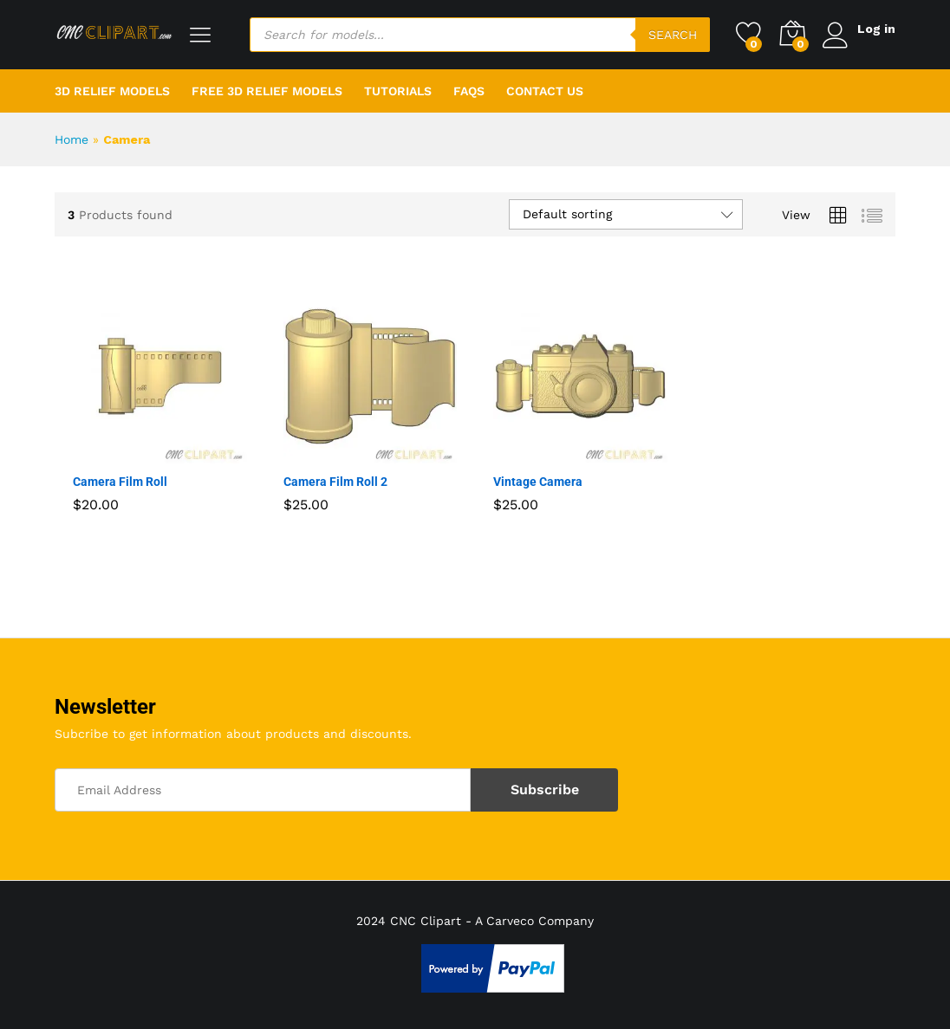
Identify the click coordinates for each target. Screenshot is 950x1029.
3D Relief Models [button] (112, 91)
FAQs (469, 91)
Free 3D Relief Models (267, 91)
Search (671, 35)
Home (71, 139)
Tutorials (398, 91)
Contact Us (544, 91)
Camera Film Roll (120, 482)
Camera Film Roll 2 (335, 482)
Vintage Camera (537, 482)
